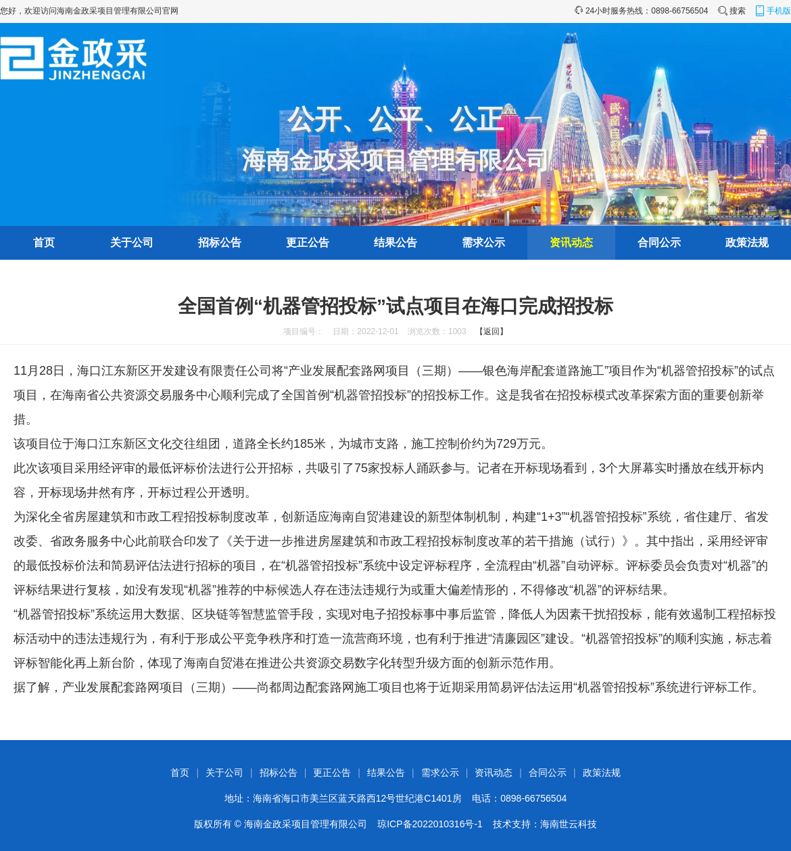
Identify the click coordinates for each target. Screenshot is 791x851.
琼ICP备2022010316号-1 (430, 824)
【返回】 (491, 331)
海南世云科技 (568, 824)
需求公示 (483, 242)
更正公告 (307, 242)
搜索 (731, 11)
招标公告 (219, 242)
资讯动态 (571, 242)
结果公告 (395, 242)
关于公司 (131, 242)
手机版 (772, 11)
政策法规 (747, 242)
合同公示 (659, 242)
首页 (44, 242)
